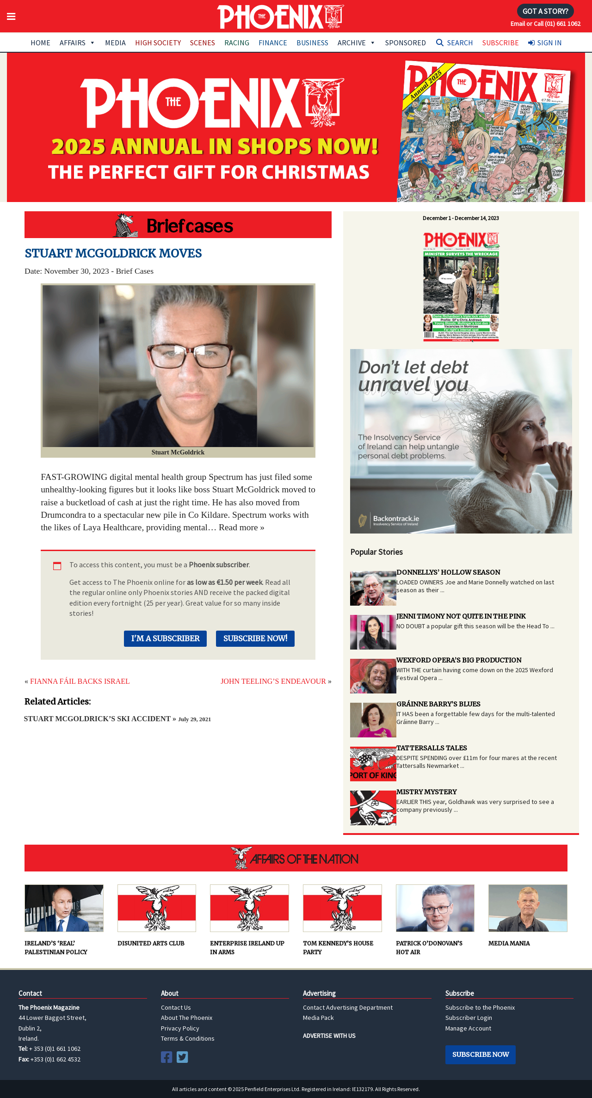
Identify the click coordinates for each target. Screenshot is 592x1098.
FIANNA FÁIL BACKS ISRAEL (80, 681)
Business (312, 42)
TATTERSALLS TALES (431, 748)
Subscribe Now (480, 1054)
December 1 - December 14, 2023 (461, 218)
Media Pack (318, 1017)
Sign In (549, 42)
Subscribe (500, 42)
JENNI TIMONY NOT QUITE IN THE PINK (460, 616)
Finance (273, 42)
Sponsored (405, 42)
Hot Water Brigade (178, 224)
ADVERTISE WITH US (329, 1035)
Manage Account (468, 1028)
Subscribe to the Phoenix (480, 1007)
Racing (236, 42)
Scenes (202, 42)
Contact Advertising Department (348, 1007)
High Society (158, 42)
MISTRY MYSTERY (426, 792)
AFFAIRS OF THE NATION (296, 858)
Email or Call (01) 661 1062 (545, 23)
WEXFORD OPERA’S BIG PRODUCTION (458, 660)
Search (460, 42)
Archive (357, 42)
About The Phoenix (186, 1017)
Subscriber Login (468, 1017)
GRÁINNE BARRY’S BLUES (438, 704)
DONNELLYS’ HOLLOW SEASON (448, 572)
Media (115, 42)
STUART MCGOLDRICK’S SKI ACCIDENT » (117, 719)
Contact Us (176, 1007)
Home (40, 42)
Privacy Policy (180, 1028)
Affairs (78, 42)
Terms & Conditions (188, 1038)
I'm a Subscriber (165, 638)
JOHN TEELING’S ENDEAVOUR (273, 681)
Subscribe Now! (255, 638)
